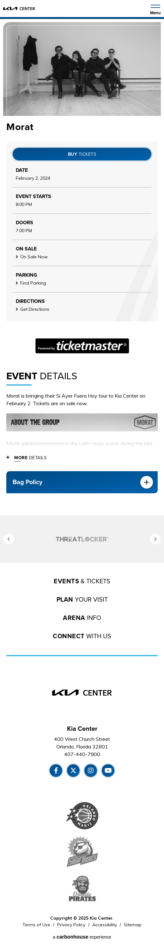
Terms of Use (36, 925)
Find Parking (33, 283)
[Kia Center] (19, 8)
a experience (82, 937)
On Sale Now (34, 257)
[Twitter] (73, 770)
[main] (82, 267)
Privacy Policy (71, 925)
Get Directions (34, 309)
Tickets (82, 154)
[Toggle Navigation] (155, 9)
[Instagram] (90, 770)
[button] (8, 539)
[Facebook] (56, 770)
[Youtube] (108, 770)
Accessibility (104, 925)
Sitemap (133, 925)
